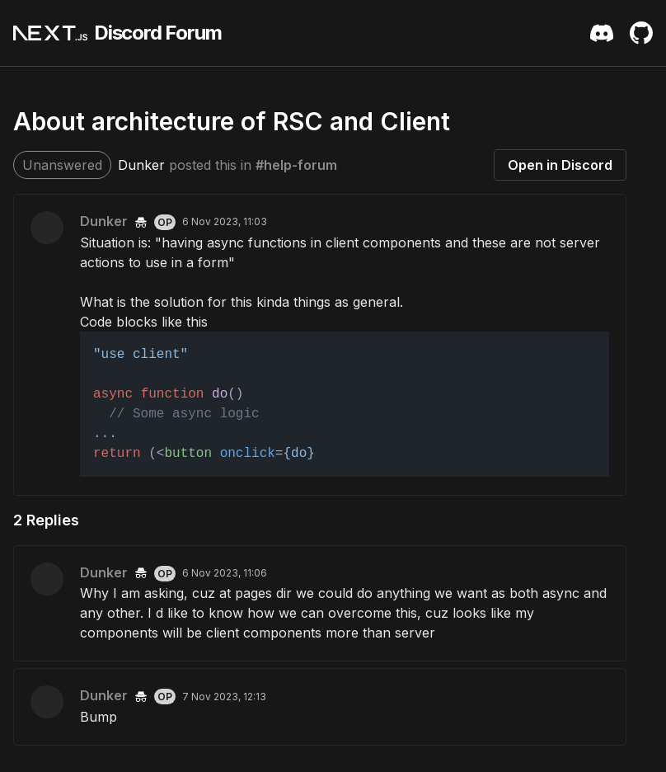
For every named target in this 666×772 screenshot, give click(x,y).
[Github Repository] (641, 33)
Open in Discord (560, 165)
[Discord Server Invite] (601, 33)
